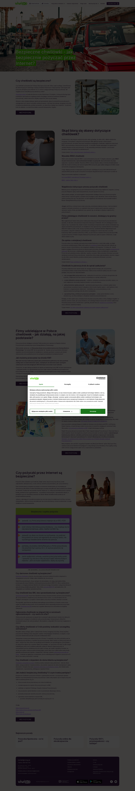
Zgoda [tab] (41, 384)
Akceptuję (93, 411)
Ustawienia (67, 411)
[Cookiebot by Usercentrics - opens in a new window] (97, 378)
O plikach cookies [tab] (94, 384)
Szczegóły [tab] (67, 384)
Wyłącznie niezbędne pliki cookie (42, 411)
